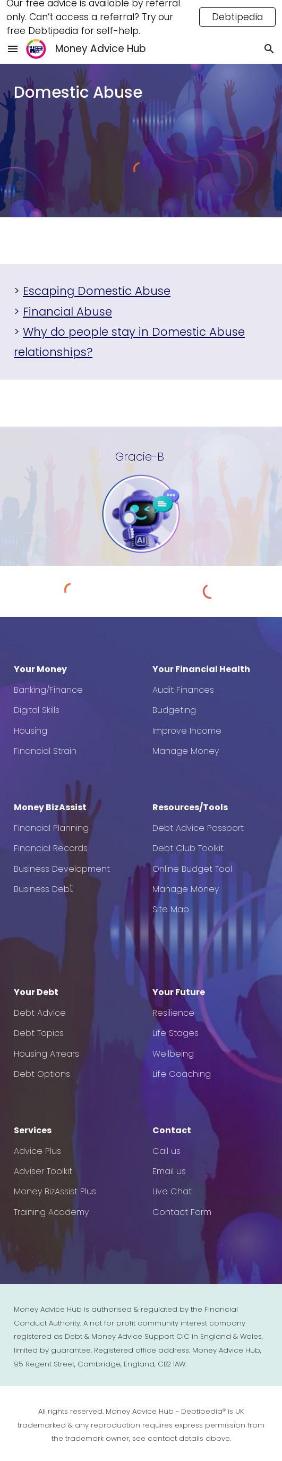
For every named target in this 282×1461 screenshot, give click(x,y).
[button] (12, 48)
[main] (141, 92)
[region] (141, 17)
